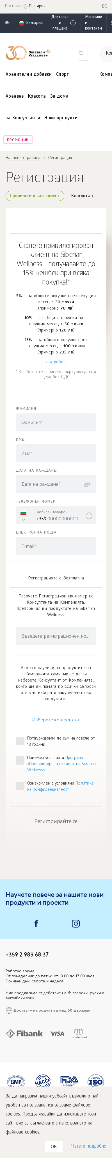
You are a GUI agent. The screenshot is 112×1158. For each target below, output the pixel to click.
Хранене (15, 96)
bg (7, 23)
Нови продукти (60, 118)
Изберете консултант (56, 720)
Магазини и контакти (93, 23)
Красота (37, 96)
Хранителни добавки (29, 74)
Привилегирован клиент (35, 196)
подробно (56, 362)
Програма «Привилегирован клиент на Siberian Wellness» (61, 764)
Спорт (62, 74)
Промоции (18, 140)
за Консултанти (23, 118)
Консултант (83, 196)
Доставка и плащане (63, 23)
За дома (59, 96)
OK (54, 1147)
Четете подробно (88, 1146)
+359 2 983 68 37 (27, 954)
